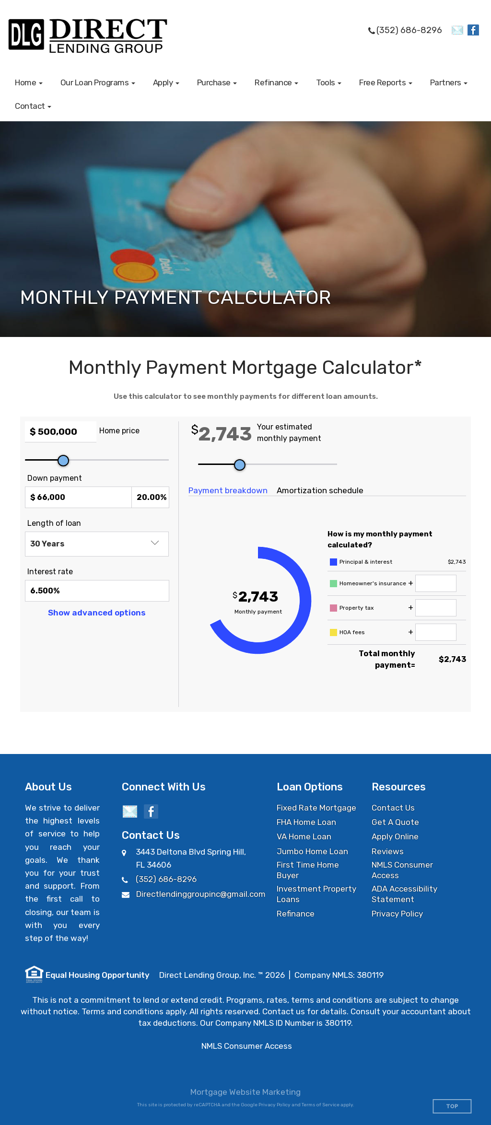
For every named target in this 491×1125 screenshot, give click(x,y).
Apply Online (395, 836)
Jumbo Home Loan (312, 851)
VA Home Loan (304, 836)
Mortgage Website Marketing (245, 1092)
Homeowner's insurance (372, 583)
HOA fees (352, 632)
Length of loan (54, 523)
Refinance (296, 913)
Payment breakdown (228, 490)
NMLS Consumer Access (402, 870)
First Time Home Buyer (308, 870)
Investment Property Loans (316, 894)
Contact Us (393, 807)
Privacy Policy (397, 913)
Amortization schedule (320, 490)
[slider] (63, 460)
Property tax (356, 607)
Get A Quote (395, 822)
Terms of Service (320, 1105)
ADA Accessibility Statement (404, 894)
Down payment (54, 478)
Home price (119, 430)
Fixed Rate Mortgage (316, 807)
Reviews (388, 851)
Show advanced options (97, 612)
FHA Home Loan (306, 822)
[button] (28, 82)
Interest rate (50, 571)
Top (452, 1106)
